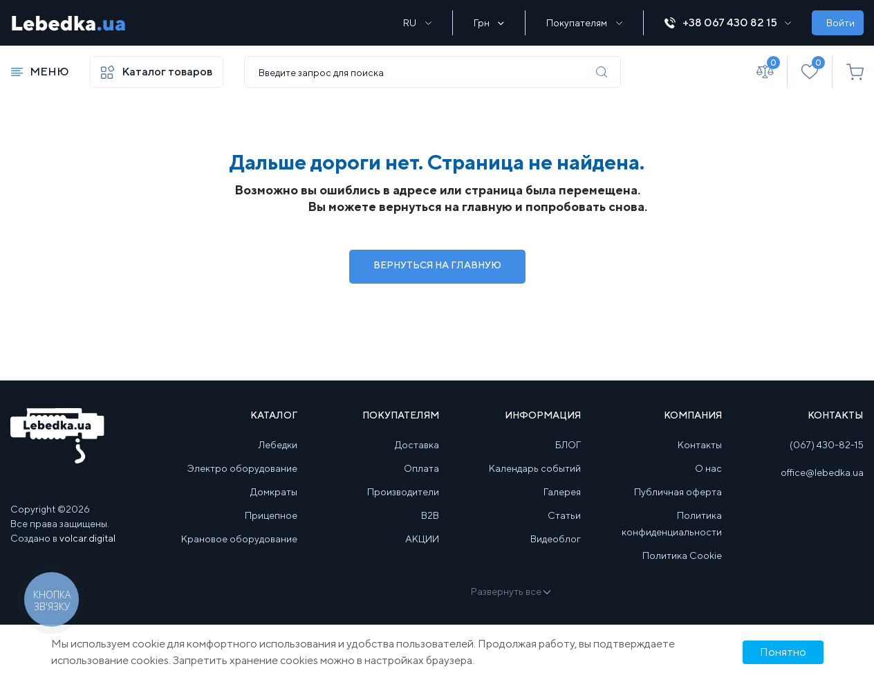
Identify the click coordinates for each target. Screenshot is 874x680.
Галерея (562, 491)
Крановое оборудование (239, 538)
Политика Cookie (682, 555)
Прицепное (271, 515)
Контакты (700, 444)
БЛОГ (568, 444)
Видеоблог (555, 538)
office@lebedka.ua (822, 472)
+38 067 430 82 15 (727, 22)
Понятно (783, 652)
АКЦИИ (422, 538)
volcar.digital (87, 538)
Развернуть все (510, 591)
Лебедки (278, 444)
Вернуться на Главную (437, 264)
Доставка (417, 444)
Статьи (564, 515)
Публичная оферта (678, 491)
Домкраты (273, 491)
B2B (430, 515)
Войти (840, 22)
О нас (708, 468)
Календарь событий (535, 468)
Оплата (421, 468)
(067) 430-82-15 (827, 444)
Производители (403, 491)
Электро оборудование (242, 468)
